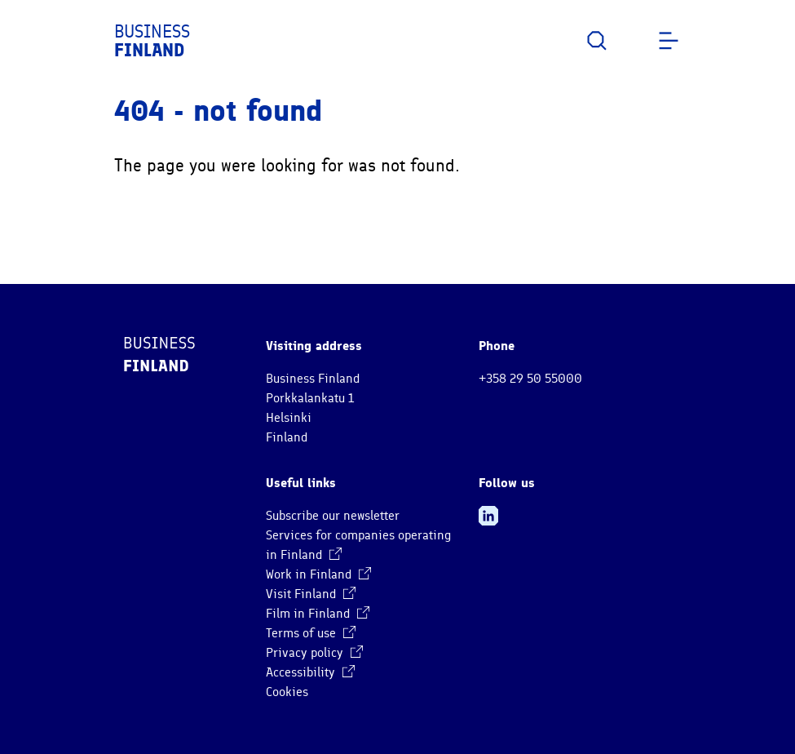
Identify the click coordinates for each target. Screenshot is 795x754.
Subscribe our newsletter (333, 516)
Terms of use (311, 633)
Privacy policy (314, 653)
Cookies (287, 692)
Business (152, 40)
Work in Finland (318, 574)
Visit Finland (311, 594)
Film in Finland (317, 613)
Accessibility (310, 672)
